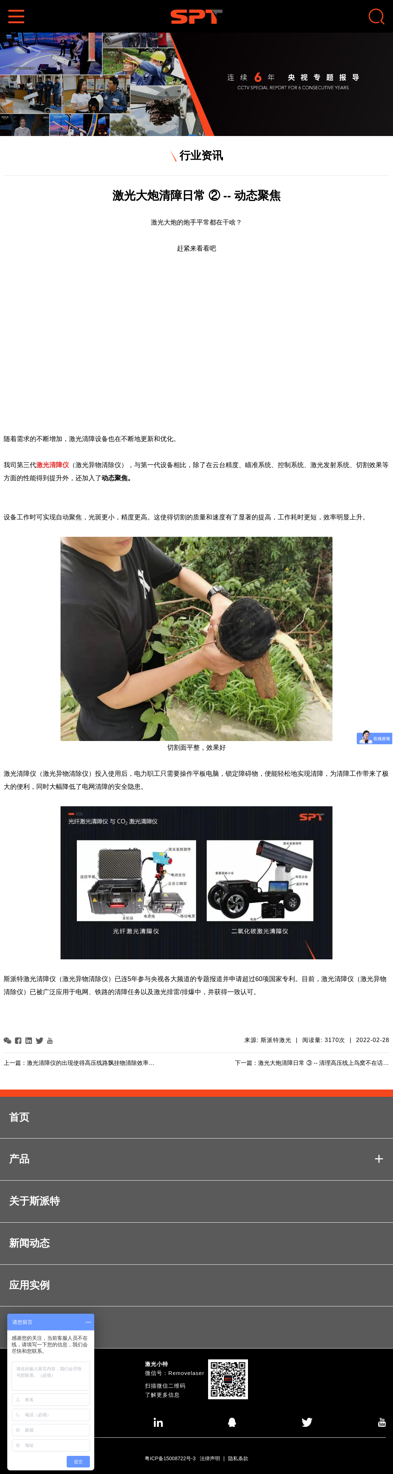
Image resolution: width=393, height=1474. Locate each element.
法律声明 (210, 1458)
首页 (19, 1117)
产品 (196, 1159)
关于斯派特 (34, 1201)
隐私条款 (238, 1458)
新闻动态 (29, 1243)
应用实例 (29, 1285)
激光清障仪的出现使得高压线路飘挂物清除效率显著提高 (99, 1063)
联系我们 (29, 1327)
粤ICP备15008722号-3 (170, 1458)
